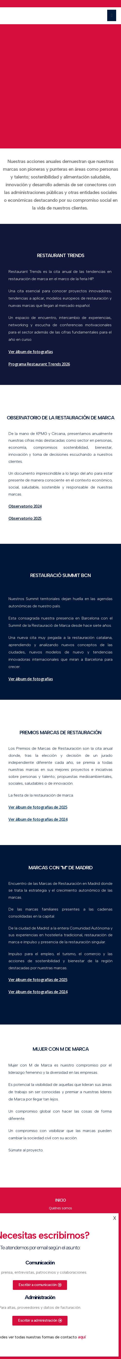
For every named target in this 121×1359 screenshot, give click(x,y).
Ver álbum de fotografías (30, 679)
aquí (81, 1337)
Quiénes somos (60, 1208)
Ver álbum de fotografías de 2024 (37, 819)
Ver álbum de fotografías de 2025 (37, 807)
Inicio (60, 1200)
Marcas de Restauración (26, 16)
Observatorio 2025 (25, 518)
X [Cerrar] (114, 1218)
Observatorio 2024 (25, 506)
